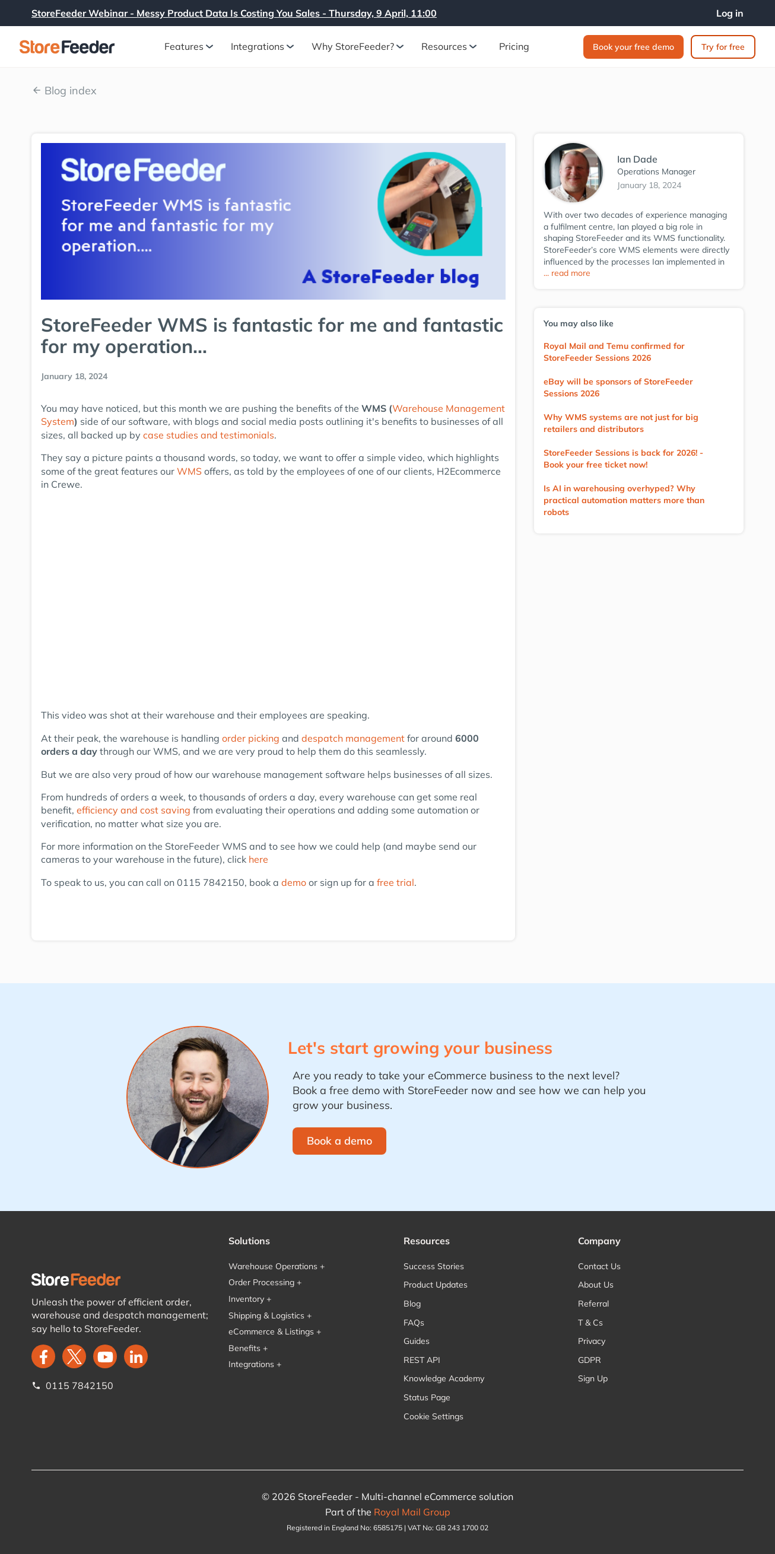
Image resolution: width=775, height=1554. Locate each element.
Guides (417, 1341)
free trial (395, 882)
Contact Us (599, 1266)
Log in (730, 13)
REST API (422, 1360)
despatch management (353, 738)
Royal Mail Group (412, 1512)
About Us (596, 1284)
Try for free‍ (723, 47)
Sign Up (593, 1378)
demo (293, 882)
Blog (412, 1303)
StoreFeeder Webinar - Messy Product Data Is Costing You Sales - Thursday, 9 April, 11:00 (234, 13)
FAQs (414, 1322)
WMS (189, 471)
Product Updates (436, 1284)
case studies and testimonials (208, 435)
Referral (593, 1303)
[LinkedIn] (136, 1356)
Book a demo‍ (339, 1141)
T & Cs (590, 1322)
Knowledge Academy (444, 1378)
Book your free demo (633, 47)
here (258, 859)
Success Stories (434, 1266)
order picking (252, 738)
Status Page (427, 1397)
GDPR (589, 1360)
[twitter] (74, 1356)
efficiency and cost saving (133, 810)
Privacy (591, 1341)
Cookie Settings (433, 1416)
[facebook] (43, 1356)
